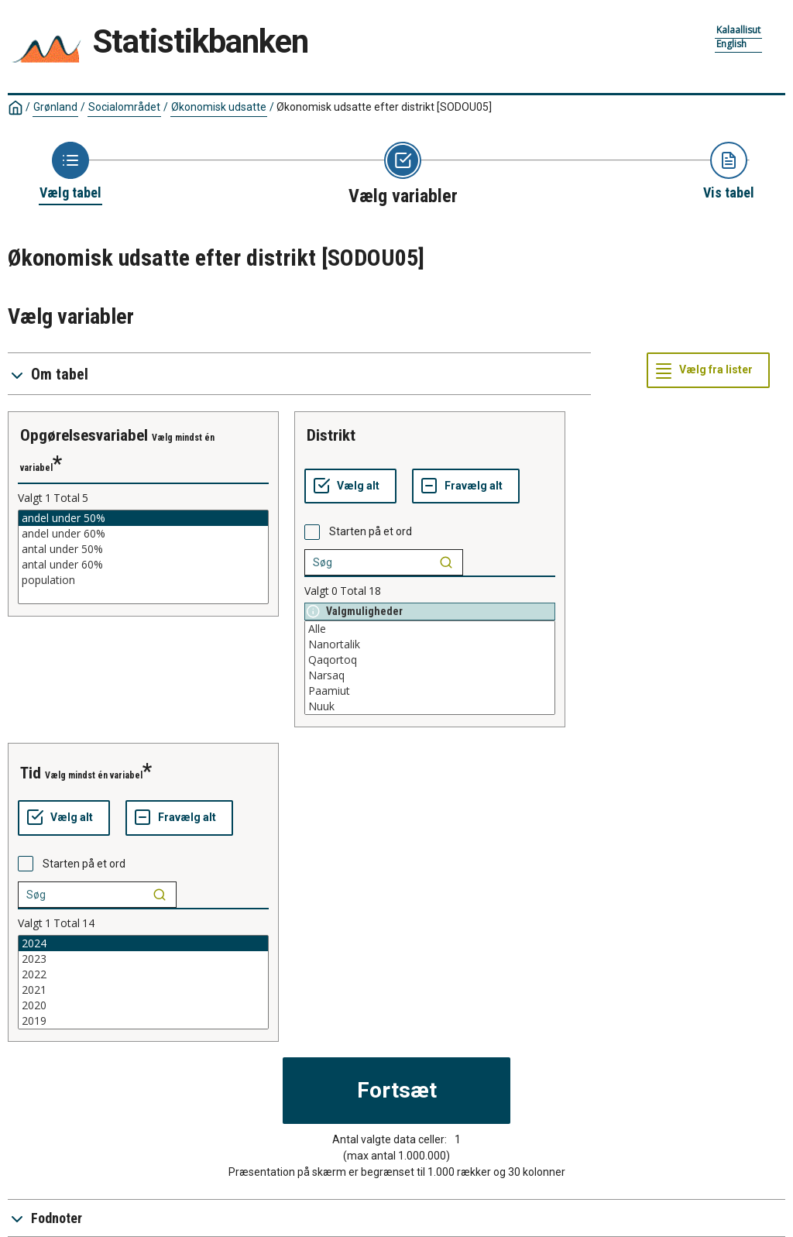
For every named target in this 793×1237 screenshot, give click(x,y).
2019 (143, 1021)
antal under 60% (143, 564)
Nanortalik (429, 644)
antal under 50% (143, 549)
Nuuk (429, 706)
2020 (143, 1005)
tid (30, 773)
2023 (143, 959)
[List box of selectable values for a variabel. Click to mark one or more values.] (143, 557)
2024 (143, 943)
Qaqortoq (429, 660)
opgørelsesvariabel (84, 435)
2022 (143, 974)
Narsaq (429, 675)
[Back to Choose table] (70, 172)
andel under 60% (143, 533)
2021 (143, 990)
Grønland (55, 107)
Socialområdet (124, 107)
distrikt (331, 435)
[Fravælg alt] (466, 486)
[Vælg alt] (350, 486)
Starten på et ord (370, 531)
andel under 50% (143, 518)
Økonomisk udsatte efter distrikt (384, 107)
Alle (429, 629)
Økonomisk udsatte (218, 107)
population (143, 580)
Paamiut (429, 691)
